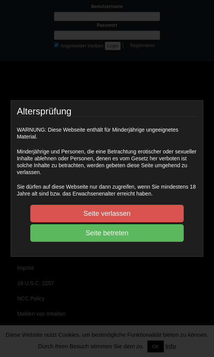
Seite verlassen (107, 213)
